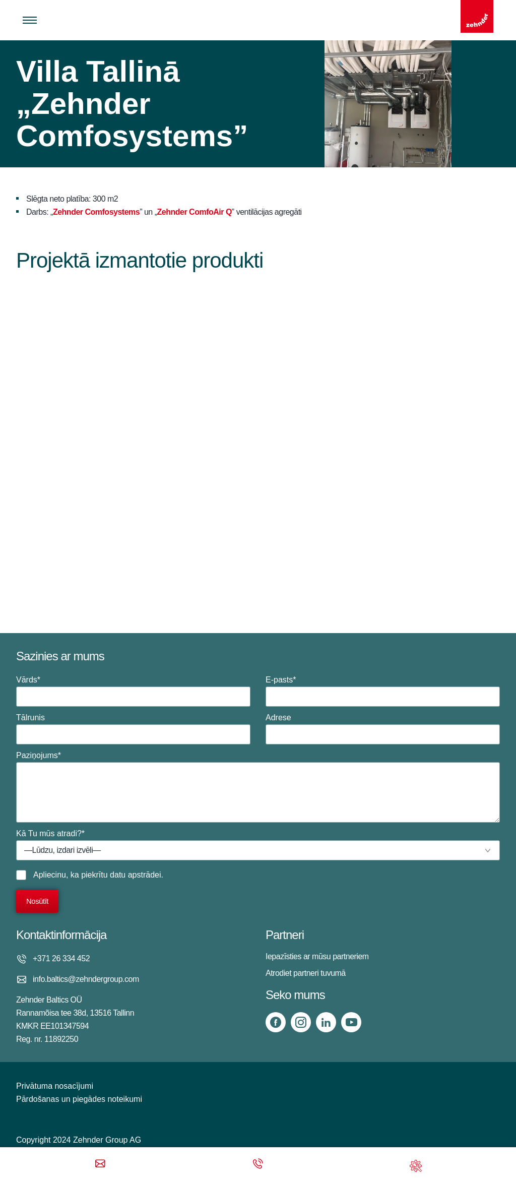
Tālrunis (133, 728)
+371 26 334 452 (61, 958)
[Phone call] (258, 1164)
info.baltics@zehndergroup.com (86, 979)
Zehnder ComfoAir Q (194, 212)
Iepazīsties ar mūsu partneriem (317, 956)
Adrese (383, 728)
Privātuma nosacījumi (54, 1086)
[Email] (100, 1164)
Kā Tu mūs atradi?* (258, 844)
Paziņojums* (258, 787)
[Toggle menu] (30, 20)
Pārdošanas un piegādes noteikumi (79, 1099)
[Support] (416, 1164)
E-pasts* (383, 691)
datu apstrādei (135, 874)
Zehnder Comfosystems (96, 212)
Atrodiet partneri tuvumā (306, 973)
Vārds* (133, 691)
